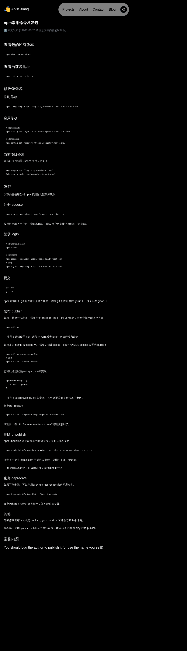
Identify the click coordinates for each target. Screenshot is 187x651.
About (83, 9)
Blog (112, 9)
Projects (68, 9)
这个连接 (44, 468)
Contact (98, 9)
